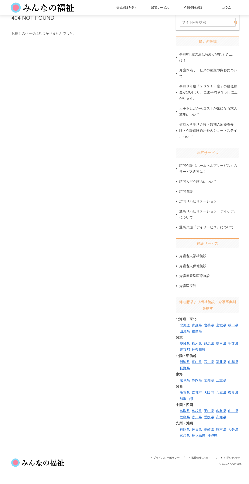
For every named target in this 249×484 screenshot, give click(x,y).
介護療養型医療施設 (194, 276)
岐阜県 (185, 380)
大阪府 (209, 393)
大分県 (233, 429)
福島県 (197, 331)
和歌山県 (186, 399)
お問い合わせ (230, 457)
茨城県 (185, 343)
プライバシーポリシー (165, 457)
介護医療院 (187, 286)
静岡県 (197, 380)
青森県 (197, 325)
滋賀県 (185, 393)
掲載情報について (200, 457)
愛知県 (209, 380)
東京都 (185, 350)
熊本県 (221, 429)
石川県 (209, 362)
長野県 (185, 368)
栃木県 (197, 343)
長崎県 (209, 429)
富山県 (197, 362)
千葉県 (233, 343)
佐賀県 (197, 429)
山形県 (185, 331)
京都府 (197, 393)
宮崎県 (185, 435)
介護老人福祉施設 (192, 256)
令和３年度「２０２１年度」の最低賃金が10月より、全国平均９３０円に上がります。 (208, 92)
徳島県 (185, 417)
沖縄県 (212, 435)
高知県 (221, 417)
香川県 (197, 417)
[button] (235, 23)
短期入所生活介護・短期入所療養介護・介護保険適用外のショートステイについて (208, 131)
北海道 (185, 325)
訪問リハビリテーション (198, 201)
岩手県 (209, 325)
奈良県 (233, 393)
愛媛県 (209, 417)
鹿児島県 (198, 435)
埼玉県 (221, 343)
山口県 (233, 411)
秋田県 (233, 325)
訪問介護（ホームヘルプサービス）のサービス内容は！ (208, 169)
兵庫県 (221, 393)
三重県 (221, 380)
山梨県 (233, 362)
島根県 (197, 411)
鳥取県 (185, 411)
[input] (208, 22)
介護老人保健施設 (192, 266)
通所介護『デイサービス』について (206, 227)
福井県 (221, 362)
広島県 (221, 411)
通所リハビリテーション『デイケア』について (208, 214)
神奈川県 (198, 350)
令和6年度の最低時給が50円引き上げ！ (206, 57)
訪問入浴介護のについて (198, 182)
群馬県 (209, 343)
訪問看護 (186, 191)
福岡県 (185, 429)
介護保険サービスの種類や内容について (208, 73)
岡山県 (209, 411)
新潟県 (185, 362)
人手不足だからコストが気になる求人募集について (208, 111)
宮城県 (221, 325)
